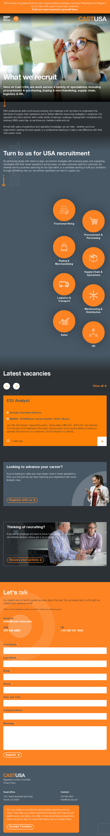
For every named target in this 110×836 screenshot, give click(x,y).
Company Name (55, 714)
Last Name (55, 662)
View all (98, 386)
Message (55, 736)
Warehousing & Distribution (93, 299)
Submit (11, 755)
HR (93, 334)
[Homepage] (92, 18)
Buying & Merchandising (64, 250)
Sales (64, 323)
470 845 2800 (11, 630)
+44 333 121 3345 (72, 630)
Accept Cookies (20, 826)
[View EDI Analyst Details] (102, 441)
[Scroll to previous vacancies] (6, 386)
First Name (55, 648)
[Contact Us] (16, 18)
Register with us (20, 500)
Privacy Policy (9, 783)
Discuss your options (24, 560)
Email (55, 675)
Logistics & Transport (64, 288)
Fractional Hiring (64, 212)
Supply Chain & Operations (93, 262)
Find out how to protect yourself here (55, 10)
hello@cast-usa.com (17, 621)
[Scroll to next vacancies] (16, 386)
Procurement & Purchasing (93, 224)
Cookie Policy (64, 819)
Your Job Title (55, 701)
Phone (55, 688)
